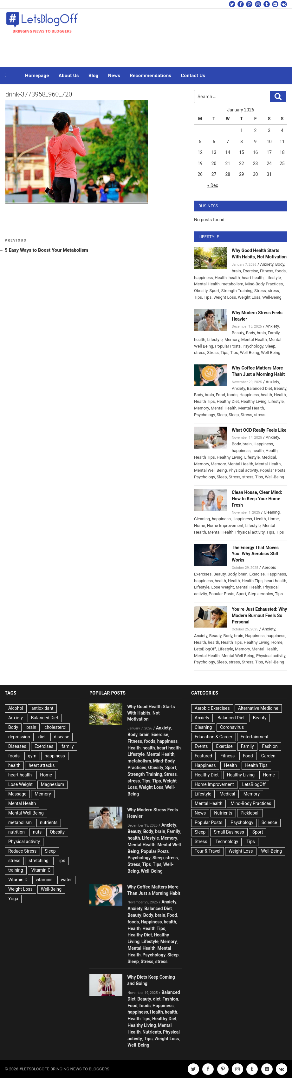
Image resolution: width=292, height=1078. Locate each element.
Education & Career (213, 736)
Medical (269, 457)
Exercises (44, 746)
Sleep (270, 346)
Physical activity (243, 470)
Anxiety (267, 264)
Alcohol (15, 708)
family (68, 746)
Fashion (170, 998)
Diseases (17, 746)
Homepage (37, 75)
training (15, 870)
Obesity (201, 290)
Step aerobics (260, 593)
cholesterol (55, 727)
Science (269, 822)
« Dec (212, 185)
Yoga (13, 898)
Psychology (253, 346)
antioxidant (42, 708)
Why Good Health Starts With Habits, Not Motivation (151, 713)
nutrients (48, 822)
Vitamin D (18, 879)
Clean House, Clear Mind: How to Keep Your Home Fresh (257, 499)
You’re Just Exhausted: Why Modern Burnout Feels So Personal (259, 615)
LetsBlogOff (205, 649)
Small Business (229, 832)
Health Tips (204, 401)
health (234, 277)
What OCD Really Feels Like (259, 430)
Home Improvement (225, 525)
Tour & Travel (207, 851)
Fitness (266, 271)
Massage (17, 793)
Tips (198, 297)
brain (236, 271)
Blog (93, 75)
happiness (203, 277)
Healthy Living (253, 401)
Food (220, 394)
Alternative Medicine (258, 708)
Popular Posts (228, 346)
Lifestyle (273, 277)
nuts (37, 832)
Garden (268, 755)
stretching (38, 860)
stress (273, 290)
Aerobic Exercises (212, 708)
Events (201, 746)
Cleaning (272, 512)
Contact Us (193, 75)
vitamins (44, 879)
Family (274, 332)
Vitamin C (41, 870)
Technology (226, 841)
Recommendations (150, 75)
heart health (252, 277)
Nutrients (151, 1032)
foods (280, 271)
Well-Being (272, 297)
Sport (214, 290)
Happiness (249, 394)
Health (221, 277)
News (114, 75)
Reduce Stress (22, 851)
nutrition (16, 832)
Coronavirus (232, 727)
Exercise (250, 271)
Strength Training (237, 290)
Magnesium (52, 784)
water (66, 879)
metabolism (232, 284)
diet (42, 736)
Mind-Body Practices (264, 284)
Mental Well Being (210, 470)
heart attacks (42, 765)
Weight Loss (224, 297)
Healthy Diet (228, 401)
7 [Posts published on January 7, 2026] (227, 141)
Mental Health (207, 284)
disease (61, 736)
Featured (203, 755)
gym (32, 755)
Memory (231, 339)
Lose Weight (222, 587)
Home (273, 518)
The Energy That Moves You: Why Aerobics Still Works (255, 554)
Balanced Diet (259, 388)
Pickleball (250, 812)
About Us (69, 75)
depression (19, 736)
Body (279, 264)
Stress (260, 290)
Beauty (238, 332)
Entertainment (255, 736)
